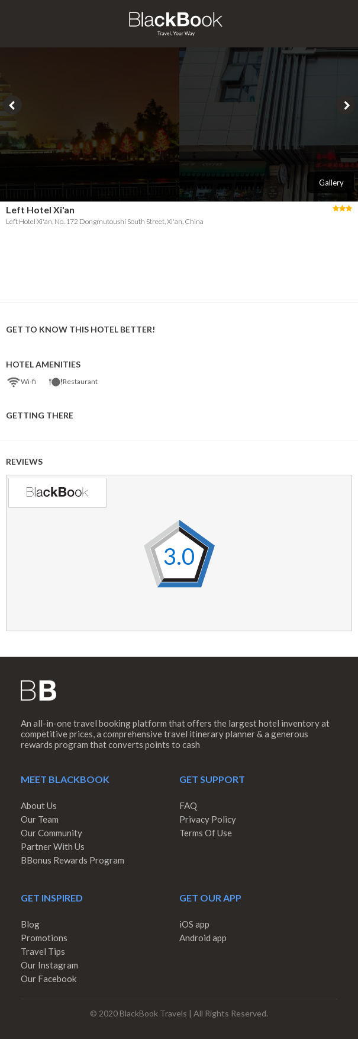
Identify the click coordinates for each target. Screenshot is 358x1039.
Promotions (44, 937)
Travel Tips (43, 951)
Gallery (331, 182)
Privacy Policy (207, 819)
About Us (39, 805)
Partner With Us (53, 846)
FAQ (188, 805)
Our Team (40, 819)
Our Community (51, 832)
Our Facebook (48, 978)
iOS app (194, 924)
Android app (203, 937)
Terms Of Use (205, 832)
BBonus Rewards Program (72, 860)
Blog (30, 924)
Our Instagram (49, 965)
